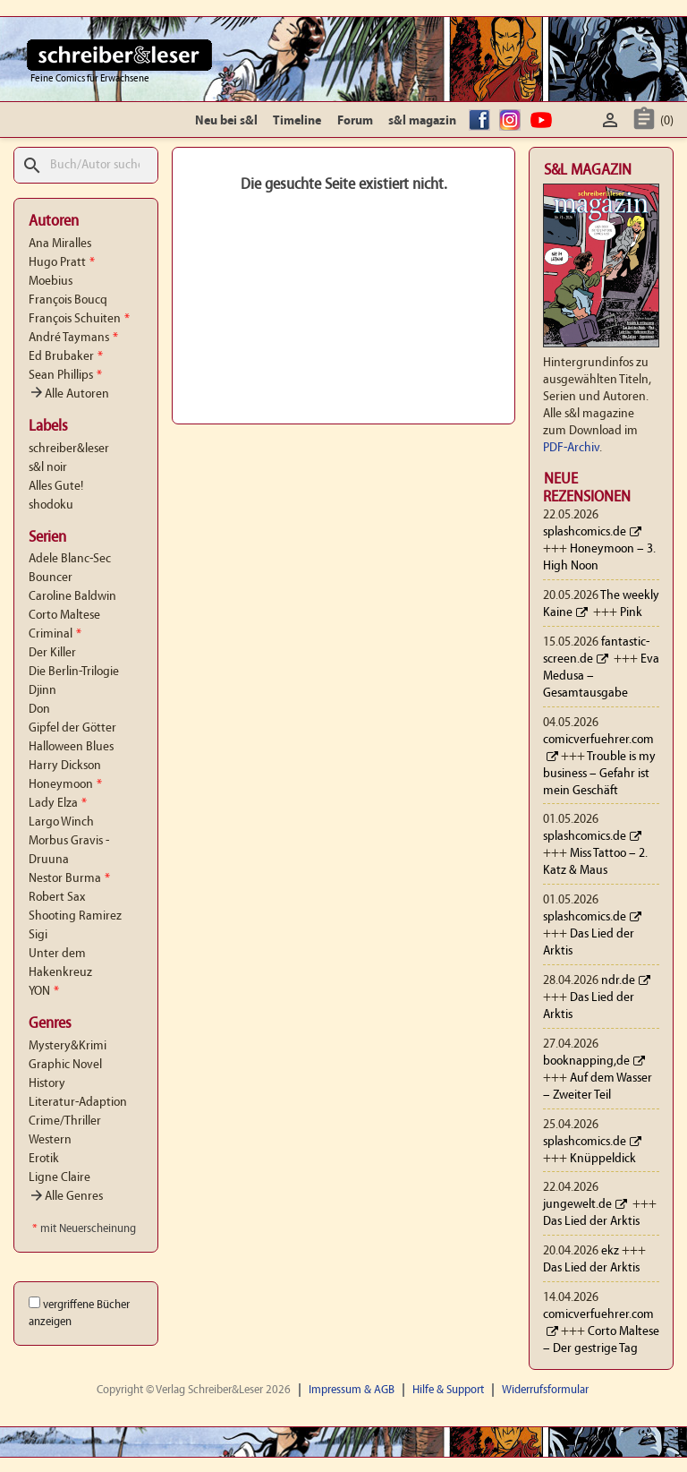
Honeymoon (65, 785)
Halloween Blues (71, 747)
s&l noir (48, 468)
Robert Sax (57, 897)
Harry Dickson (65, 766)
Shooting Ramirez (75, 916)
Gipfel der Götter (72, 728)
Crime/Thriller (65, 1121)
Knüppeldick (603, 1159)
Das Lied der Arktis (591, 1221)
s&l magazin (422, 121)
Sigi (38, 935)
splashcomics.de (584, 532)
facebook (482, 121)
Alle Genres (66, 1196)
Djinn (42, 690)
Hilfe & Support (448, 1390)
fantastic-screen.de (596, 651)
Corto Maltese (64, 615)
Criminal (55, 634)
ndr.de (618, 981)
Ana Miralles (60, 244)
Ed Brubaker (66, 357)
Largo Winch (61, 822)
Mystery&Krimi (67, 1046)
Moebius (50, 281)
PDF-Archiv (571, 448)
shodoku (51, 505)
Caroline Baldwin (72, 596)
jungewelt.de (577, 1204)
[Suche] (85, 165)
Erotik (44, 1159)
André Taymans (73, 338)
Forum (355, 121)
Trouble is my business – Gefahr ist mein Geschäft (599, 774)
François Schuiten (79, 319)
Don (39, 709)
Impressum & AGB (351, 1390)
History (47, 1084)
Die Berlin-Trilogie (74, 672)
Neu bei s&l (226, 121)
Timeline (297, 121)
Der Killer (52, 653)
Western (50, 1140)
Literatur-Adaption (78, 1102)
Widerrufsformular (545, 1390)
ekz (610, 1251)
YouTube (544, 121)
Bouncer (50, 578)
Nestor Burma (69, 879)
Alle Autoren (69, 394)
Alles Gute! (56, 486)
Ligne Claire (59, 1178)
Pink (631, 613)
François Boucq (68, 300)
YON (44, 991)
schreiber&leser (69, 449)
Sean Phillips (65, 375)
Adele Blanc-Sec (70, 559)
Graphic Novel (65, 1065)
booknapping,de (586, 1061)
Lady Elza (58, 803)
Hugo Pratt (62, 263)
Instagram (513, 121)
